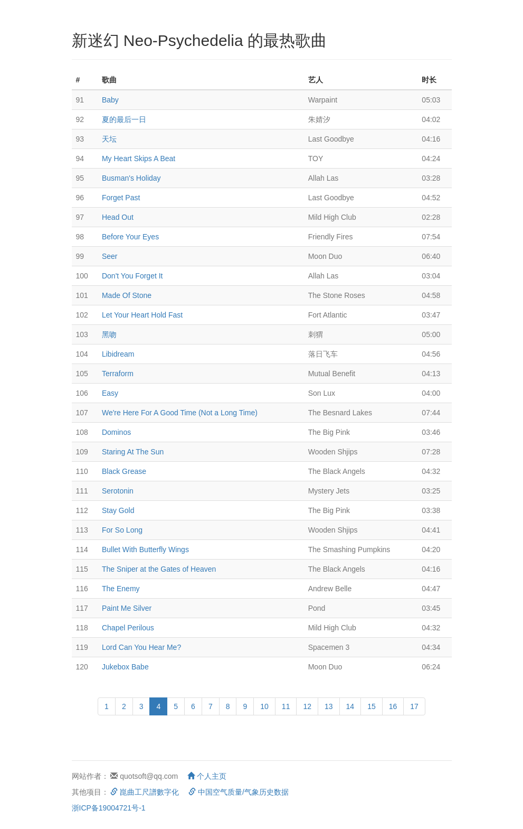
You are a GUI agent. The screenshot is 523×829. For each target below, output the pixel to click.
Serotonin (118, 491)
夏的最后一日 (124, 119)
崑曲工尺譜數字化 (144, 792)
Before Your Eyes (130, 236)
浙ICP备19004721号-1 (109, 808)
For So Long (122, 530)
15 (371, 706)
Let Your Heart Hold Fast (142, 315)
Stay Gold (118, 510)
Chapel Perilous (128, 627)
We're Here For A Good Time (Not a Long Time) (180, 412)
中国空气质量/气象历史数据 (238, 792)
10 (264, 706)
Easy (110, 393)
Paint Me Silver (126, 608)
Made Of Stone (126, 295)
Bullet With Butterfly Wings (145, 549)
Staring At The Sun (133, 452)
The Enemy (121, 588)
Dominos (116, 432)
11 (286, 706)
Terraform (118, 373)
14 (350, 706)
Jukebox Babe (125, 667)
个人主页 (206, 776)
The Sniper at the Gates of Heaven (159, 569)
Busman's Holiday (131, 178)
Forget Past (121, 197)
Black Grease (124, 471)
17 (414, 706)
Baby (110, 100)
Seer (110, 256)
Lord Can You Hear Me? (141, 647)
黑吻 (109, 334)
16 (393, 706)
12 (307, 706)
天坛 (109, 139)
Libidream (118, 354)
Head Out (118, 217)
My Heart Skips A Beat (138, 158)
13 (329, 706)
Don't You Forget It (132, 276)
